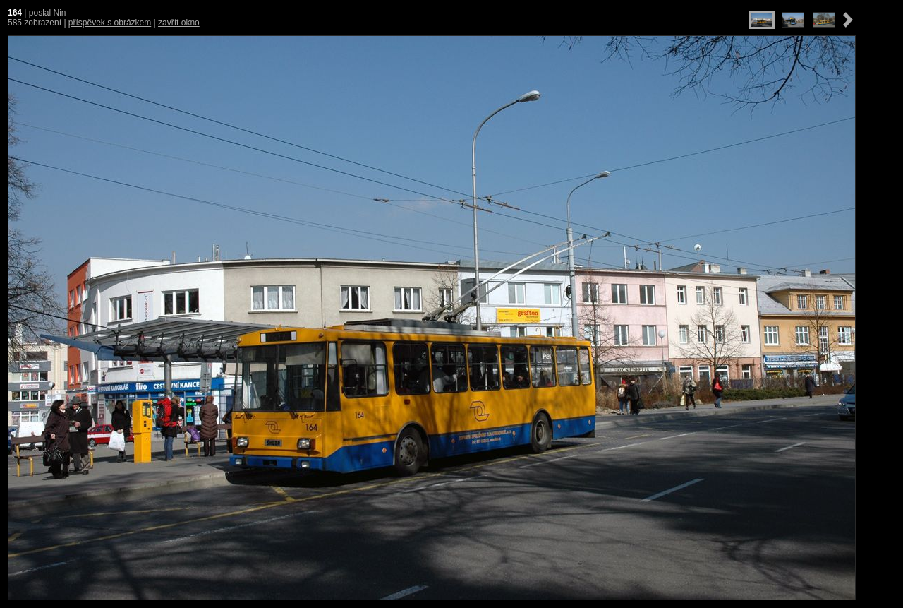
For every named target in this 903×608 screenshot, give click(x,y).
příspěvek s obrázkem (109, 23)
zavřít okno (179, 23)
